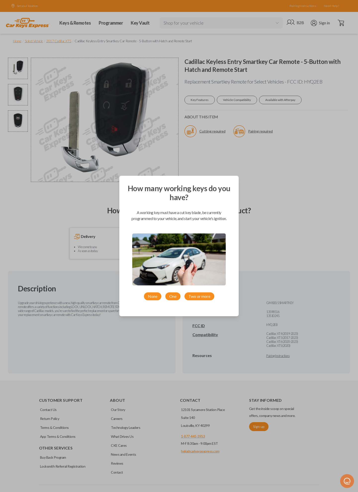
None (152, 296)
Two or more (199, 296)
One (173, 296)
